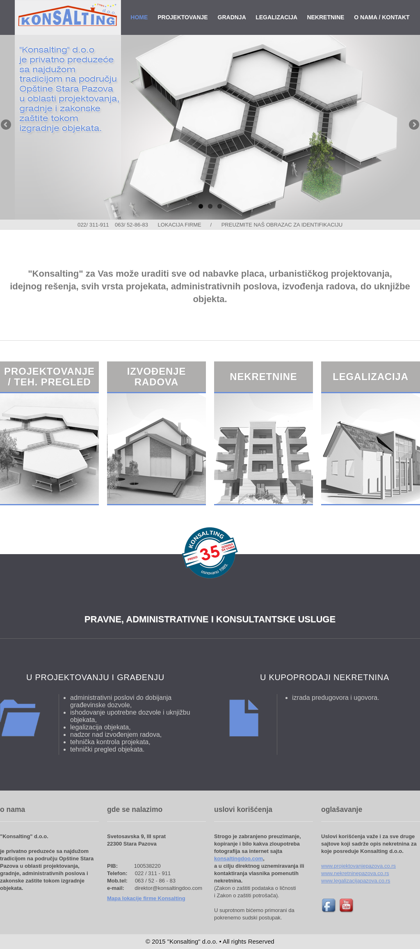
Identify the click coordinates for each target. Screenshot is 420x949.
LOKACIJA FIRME (179, 225)
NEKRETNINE (325, 17)
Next (413, 125)
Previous (6, 125)
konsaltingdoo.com (238, 858)
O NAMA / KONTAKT (381, 17)
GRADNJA (232, 17)
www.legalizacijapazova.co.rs (355, 881)
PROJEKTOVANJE (183, 17)
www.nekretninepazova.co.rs (355, 873)
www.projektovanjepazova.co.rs (358, 866)
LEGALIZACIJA (276, 17)
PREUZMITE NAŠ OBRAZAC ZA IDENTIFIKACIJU (281, 225)
